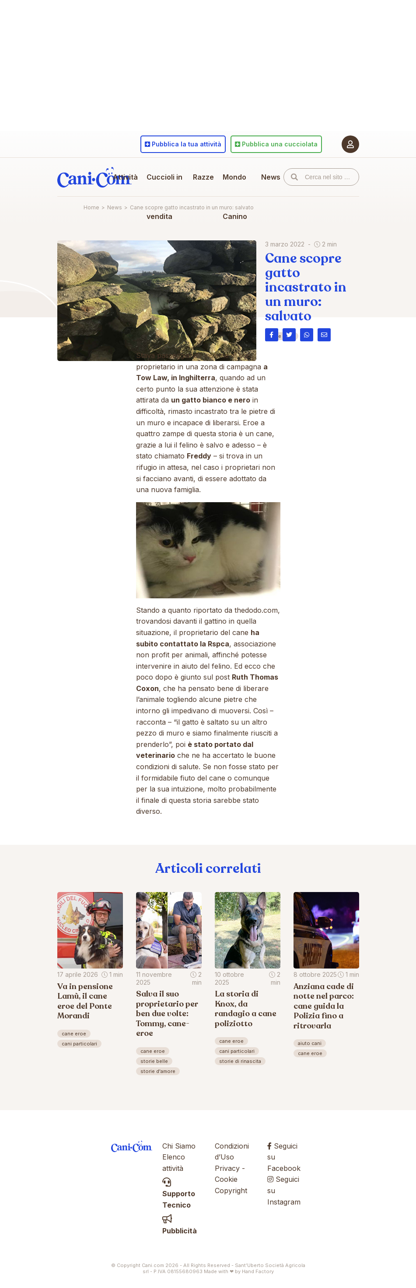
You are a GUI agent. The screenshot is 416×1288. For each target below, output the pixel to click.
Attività (125, 177)
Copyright (231, 1190)
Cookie (226, 1179)
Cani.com (94, 177)
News (270, 177)
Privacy (227, 1168)
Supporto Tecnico (178, 1193)
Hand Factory (258, 1271)
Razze (203, 177)
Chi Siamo (179, 1146)
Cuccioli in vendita (164, 197)
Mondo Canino (235, 197)
